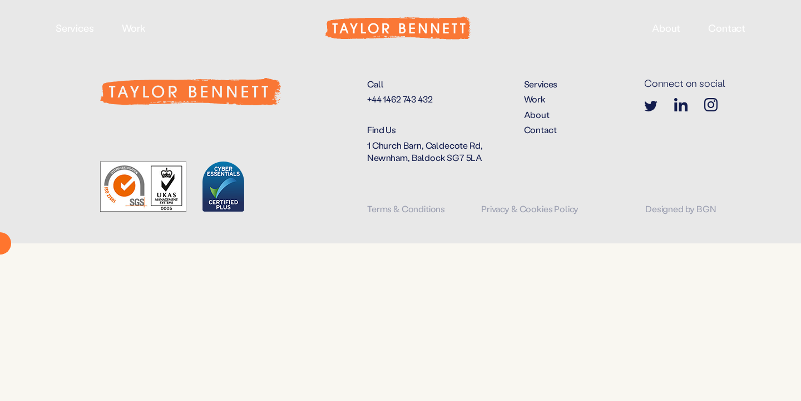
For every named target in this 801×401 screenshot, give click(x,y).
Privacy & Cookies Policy (529, 208)
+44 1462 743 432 (399, 99)
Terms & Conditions (406, 208)
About (666, 28)
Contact (726, 28)
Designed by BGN (680, 208)
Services (75, 28)
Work (134, 28)
